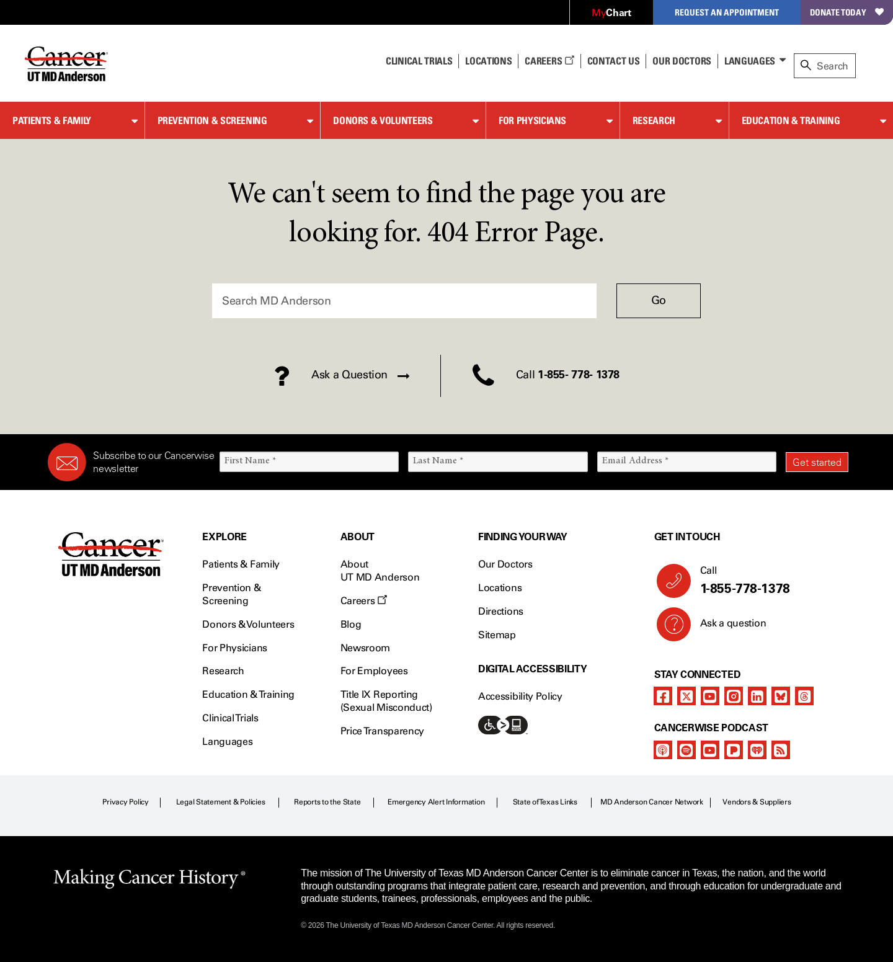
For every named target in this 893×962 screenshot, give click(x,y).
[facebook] (663, 696)
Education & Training (791, 120)
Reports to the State (327, 802)
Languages (749, 61)
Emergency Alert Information (436, 802)
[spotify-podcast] (686, 750)
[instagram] (733, 696)
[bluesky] (781, 696)
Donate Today (847, 12)
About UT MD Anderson (380, 570)
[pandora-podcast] (733, 750)
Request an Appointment (727, 12)
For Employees (374, 671)
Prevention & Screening (212, 120)
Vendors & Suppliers (756, 802)
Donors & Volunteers (382, 120)
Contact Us (613, 61)
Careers (549, 61)
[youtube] (710, 696)
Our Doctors (681, 61)
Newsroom (365, 648)
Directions (500, 611)
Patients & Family (51, 120)
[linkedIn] (757, 696)
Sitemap (497, 635)
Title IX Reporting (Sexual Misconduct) (386, 700)
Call (769, 580)
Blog (351, 624)
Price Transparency (382, 731)
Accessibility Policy (520, 696)
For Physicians (532, 120)
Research (654, 120)
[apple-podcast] (663, 750)
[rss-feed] (781, 750)
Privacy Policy (125, 802)
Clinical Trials (419, 61)
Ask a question (725, 627)
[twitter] (686, 696)
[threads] (804, 696)
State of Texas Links (545, 802)
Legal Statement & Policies (220, 802)
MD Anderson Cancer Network (651, 802)
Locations (500, 588)
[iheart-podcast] (757, 750)
